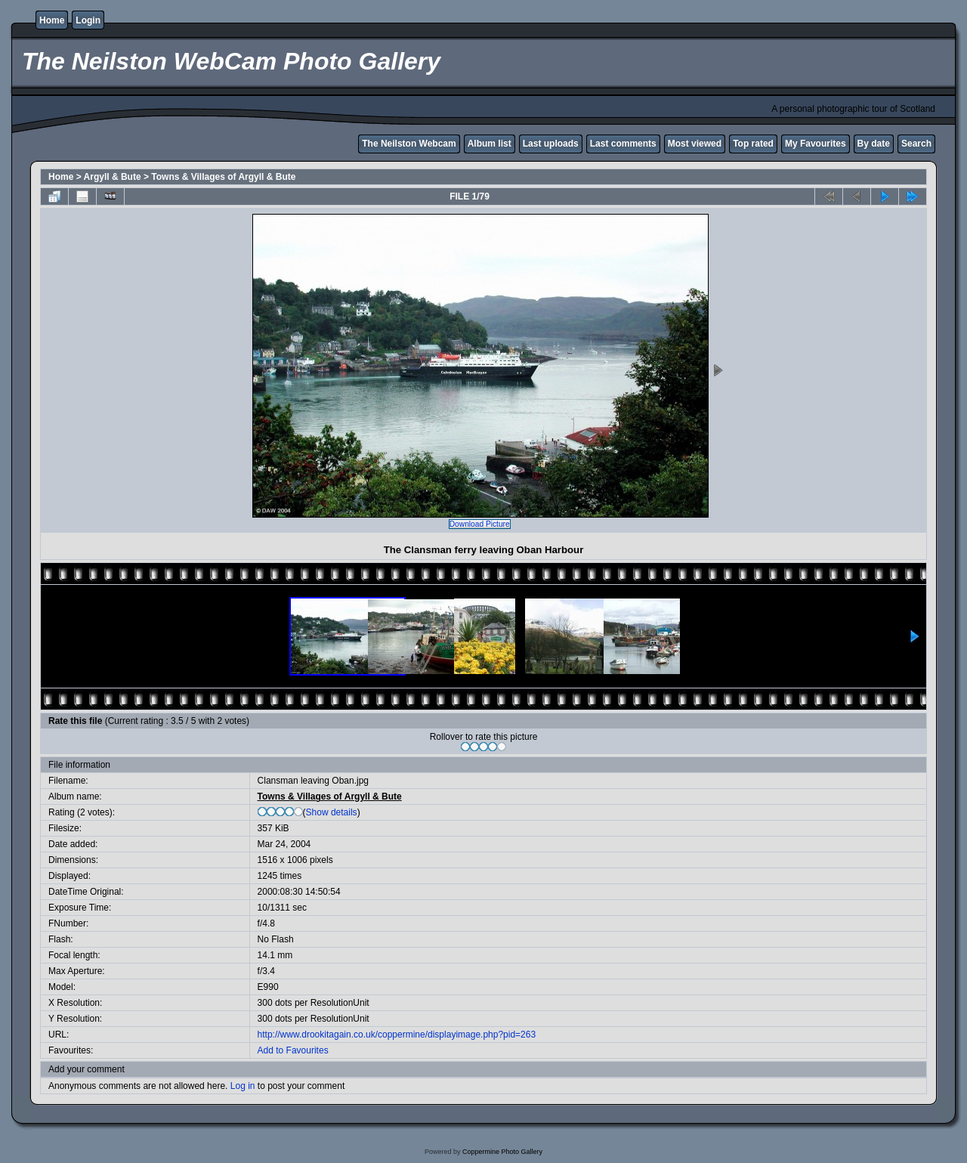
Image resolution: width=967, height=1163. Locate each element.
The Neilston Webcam (409, 143)
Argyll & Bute (112, 177)
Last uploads (551, 143)
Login (88, 20)
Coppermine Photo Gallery (502, 1151)
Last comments (623, 143)
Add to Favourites (293, 1050)
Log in (242, 1086)
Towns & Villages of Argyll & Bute (223, 177)
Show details (331, 812)
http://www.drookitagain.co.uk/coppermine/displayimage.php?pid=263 (397, 1034)
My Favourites (815, 143)
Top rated (753, 143)
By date (873, 143)
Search (916, 143)
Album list (489, 143)
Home (51, 20)
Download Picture (480, 524)
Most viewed (694, 143)
